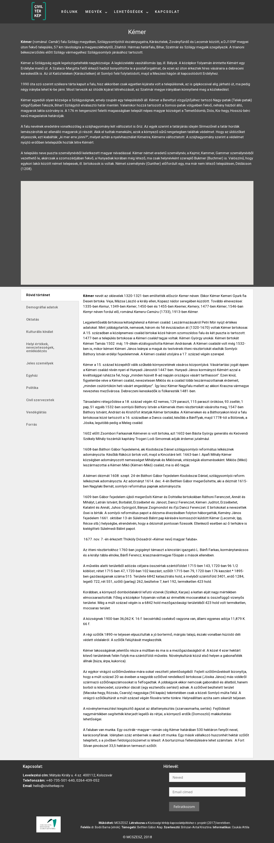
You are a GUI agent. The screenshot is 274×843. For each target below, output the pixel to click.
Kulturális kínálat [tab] (39, 332)
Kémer (137, 31)
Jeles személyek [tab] (39, 363)
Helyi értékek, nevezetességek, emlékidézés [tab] (40, 347)
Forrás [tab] (31, 424)
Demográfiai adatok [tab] (42, 307)
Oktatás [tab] (32, 319)
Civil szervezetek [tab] (40, 400)
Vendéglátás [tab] (36, 412)
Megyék (93, 12)
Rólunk (69, 12)
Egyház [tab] (32, 375)
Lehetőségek (128, 12)
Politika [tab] (32, 388)
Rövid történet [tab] (38, 295)
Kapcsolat (167, 12)
